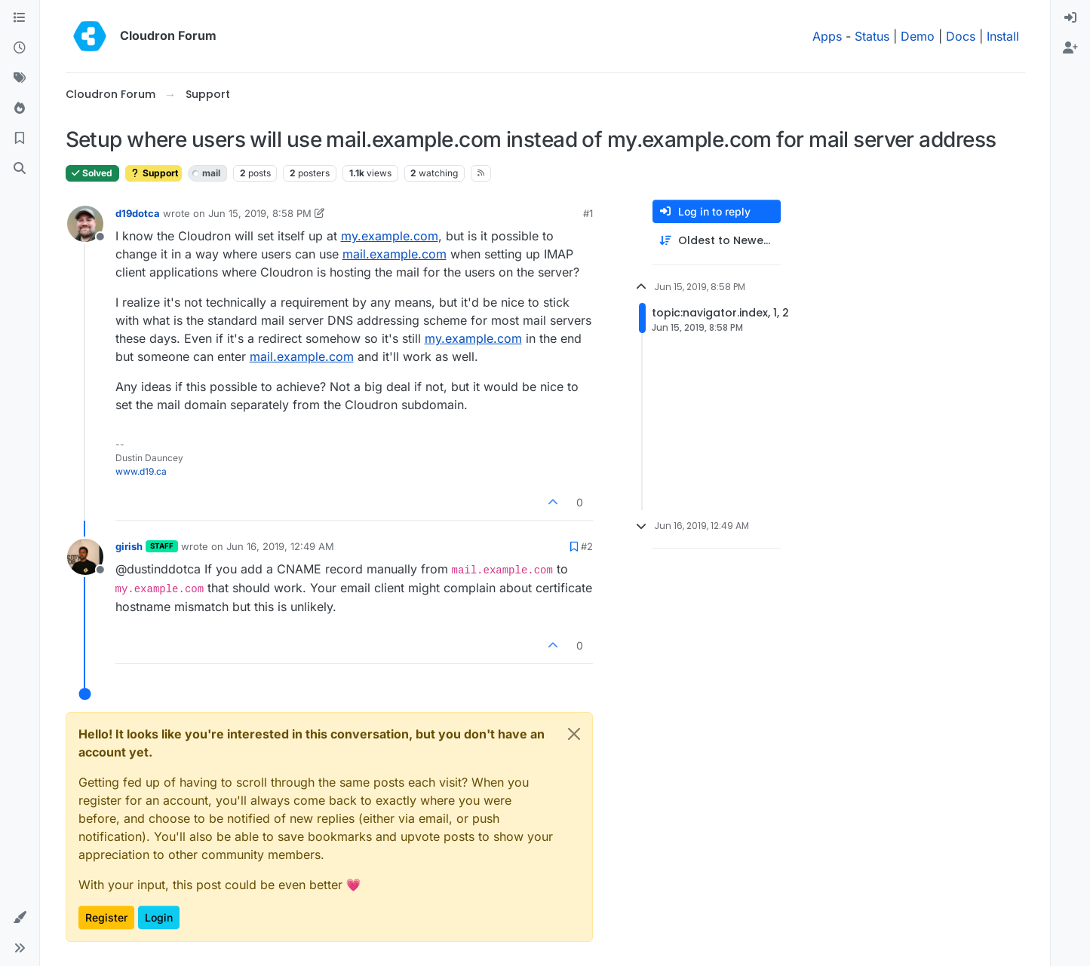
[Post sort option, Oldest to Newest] (716, 240)
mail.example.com (394, 253)
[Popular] (19, 108)
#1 (588, 213)
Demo (918, 36)
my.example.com (389, 235)
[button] (19, 918)
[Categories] (19, 18)
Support (153, 173)
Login (159, 917)
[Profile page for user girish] (85, 557)
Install (1003, 36)
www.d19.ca (141, 471)
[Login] (1070, 18)
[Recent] (19, 48)
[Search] (19, 169)
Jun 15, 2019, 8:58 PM (260, 213)
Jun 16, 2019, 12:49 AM (280, 546)
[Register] (1070, 48)
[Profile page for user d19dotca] (85, 224)
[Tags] (19, 78)
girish (129, 546)
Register (106, 917)
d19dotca (137, 213)
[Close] (574, 734)
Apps (827, 36)
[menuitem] (1070, 18)
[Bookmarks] (19, 139)
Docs (960, 36)
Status (872, 36)
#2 (587, 546)
